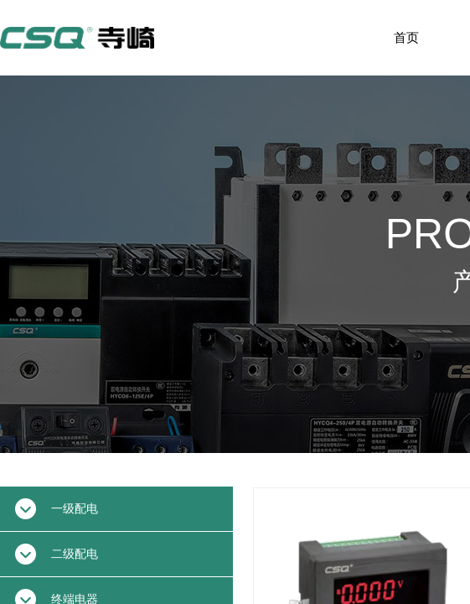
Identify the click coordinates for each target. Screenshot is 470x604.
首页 (406, 37)
